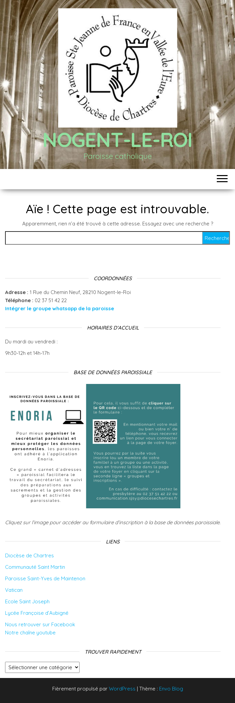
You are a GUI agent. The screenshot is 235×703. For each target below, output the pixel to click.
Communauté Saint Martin (35, 567)
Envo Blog (171, 688)
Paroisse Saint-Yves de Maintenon (45, 578)
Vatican (14, 590)
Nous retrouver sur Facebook (40, 624)
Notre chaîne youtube (30, 632)
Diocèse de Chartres (29, 555)
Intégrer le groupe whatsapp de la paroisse (59, 308)
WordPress (122, 688)
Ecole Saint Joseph (27, 601)
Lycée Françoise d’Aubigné (36, 613)
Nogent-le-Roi (117, 139)
